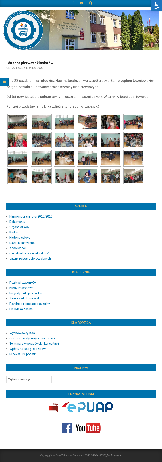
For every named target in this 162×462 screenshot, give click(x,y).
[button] (156, 5)
